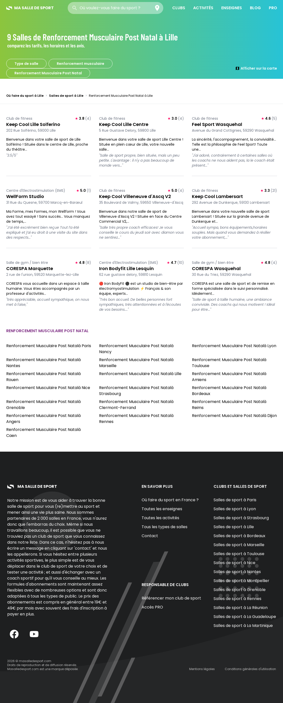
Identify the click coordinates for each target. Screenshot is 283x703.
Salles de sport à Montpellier (241, 581)
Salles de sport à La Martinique (243, 625)
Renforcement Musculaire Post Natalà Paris (48, 346)
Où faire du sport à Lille (25, 96)
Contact (150, 536)
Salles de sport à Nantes (237, 572)
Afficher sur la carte (256, 68)
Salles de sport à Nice (234, 563)
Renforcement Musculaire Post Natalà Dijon (234, 415)
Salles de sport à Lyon (235, 509)
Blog (255, 8)
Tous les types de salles (164, 527)
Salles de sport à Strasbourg (241, 518)
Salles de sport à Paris (235, 500)
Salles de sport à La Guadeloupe (245, 616)
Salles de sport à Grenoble (240, 590)
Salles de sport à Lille (66, 96)
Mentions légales (202, 669)
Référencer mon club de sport (171, 598)
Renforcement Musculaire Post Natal (48, 73)
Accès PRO (152, 607)
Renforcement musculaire (80, 63)
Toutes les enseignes (162, 509)
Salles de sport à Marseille (239, 545)
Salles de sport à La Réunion (241, 607)
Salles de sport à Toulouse (239, 554)
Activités (203, 8)
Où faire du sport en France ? (170, 500)
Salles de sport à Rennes (237, 599)
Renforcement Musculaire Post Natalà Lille (140, 374)
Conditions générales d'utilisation (250, 669)
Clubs (178, 8)
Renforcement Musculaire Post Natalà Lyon (234, 346)
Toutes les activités (160, 518)
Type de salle (26, 63)
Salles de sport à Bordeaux (239, 536)
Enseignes (231, 8)
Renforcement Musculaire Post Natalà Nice (48, 388)
